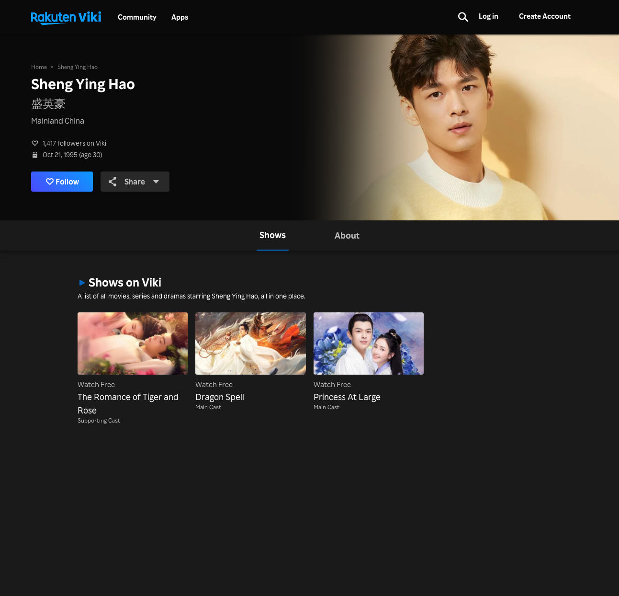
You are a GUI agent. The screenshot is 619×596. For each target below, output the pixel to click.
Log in (488, 16)
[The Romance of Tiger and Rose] (133, 364)
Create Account (545, 16)
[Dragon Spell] (250, 357)
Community (137, 17)
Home (39, 66)
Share (134, 181)
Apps (179, 17)
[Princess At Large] (369, 357)
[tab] (273, 235)
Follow (62, 181)
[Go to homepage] (66, 17)
